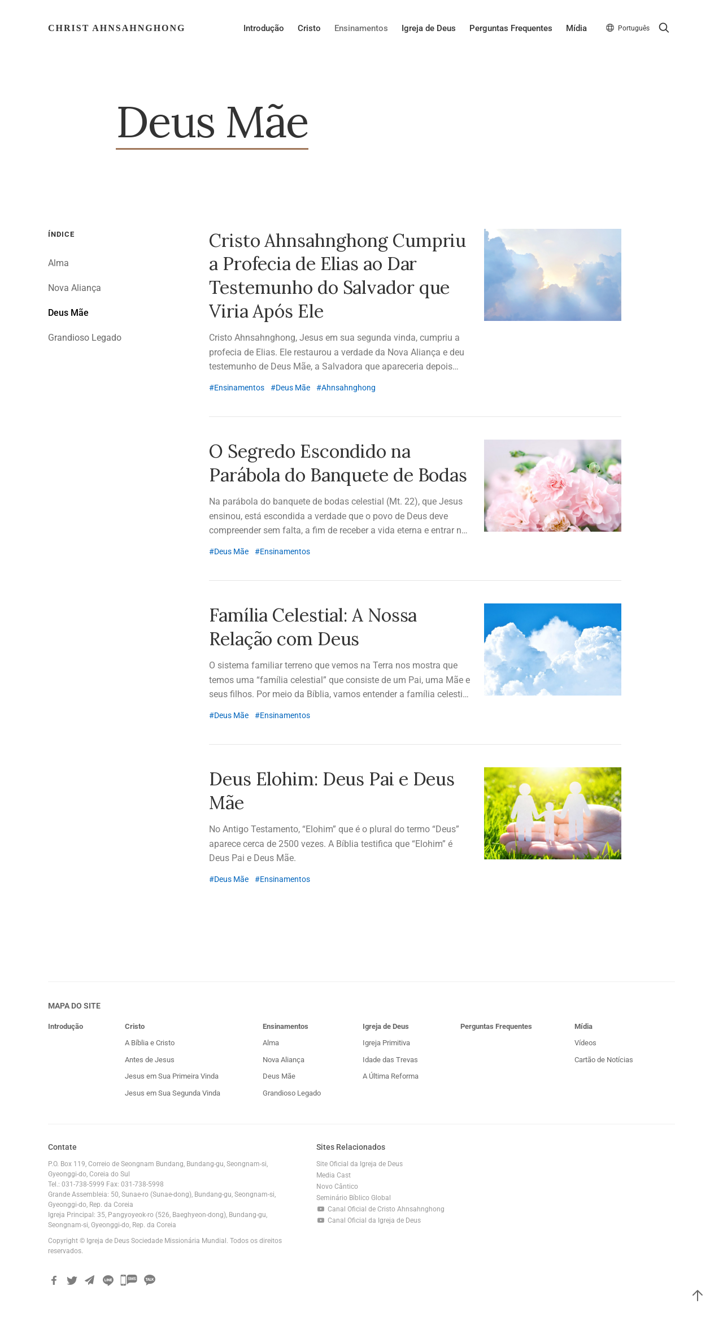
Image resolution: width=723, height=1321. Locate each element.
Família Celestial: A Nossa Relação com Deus (313, 626)
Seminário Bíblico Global (353, 1198)
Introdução (263, 28)
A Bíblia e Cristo (150, 1043)
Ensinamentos (360, 28)
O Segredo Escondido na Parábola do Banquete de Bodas (338, 463)
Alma (58, 263)
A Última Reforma (391, 1076)
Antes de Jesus (150, 1059)
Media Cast (333, 1176)
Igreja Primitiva (386, 1043)
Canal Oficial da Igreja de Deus (368, 1221)
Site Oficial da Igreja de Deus (359, 1164)
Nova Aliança (74, 288)
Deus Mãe (68, 313)
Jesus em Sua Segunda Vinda (172, 1093)
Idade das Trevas (390, 1059)
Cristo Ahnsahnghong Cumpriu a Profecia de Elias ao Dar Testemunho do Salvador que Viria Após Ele (337, 276)
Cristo (308, 28)
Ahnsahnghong (348, 387)
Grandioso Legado (84, 338)
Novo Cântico (337, 1187)
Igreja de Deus (428, 28)
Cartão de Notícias (603, 1059)
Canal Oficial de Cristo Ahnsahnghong (380, 1210)
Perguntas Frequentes (510, 28)
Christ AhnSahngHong (117, 28)
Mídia (575, 28)
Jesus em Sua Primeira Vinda (172, 1076)
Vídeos (585, 1043)
